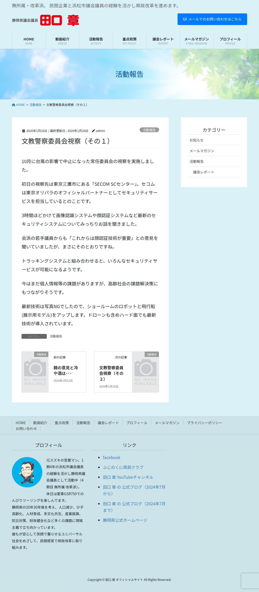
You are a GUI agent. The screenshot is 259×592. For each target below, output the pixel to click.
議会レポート (203, 171)
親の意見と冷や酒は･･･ (66, 370)
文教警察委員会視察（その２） (111, 373)
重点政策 (62, 422)
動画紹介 (40, 422)
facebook (111, 457)
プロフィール (136, 422)
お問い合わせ (26, 428)
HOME (21, 422)
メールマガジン (201, 150)
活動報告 (149, 129)
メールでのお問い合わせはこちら (212, 18)
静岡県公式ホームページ (125, 520)
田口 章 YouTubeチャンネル (128, 477)
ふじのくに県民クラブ (123, 467)
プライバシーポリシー (204, 422)
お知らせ (196, 140)
